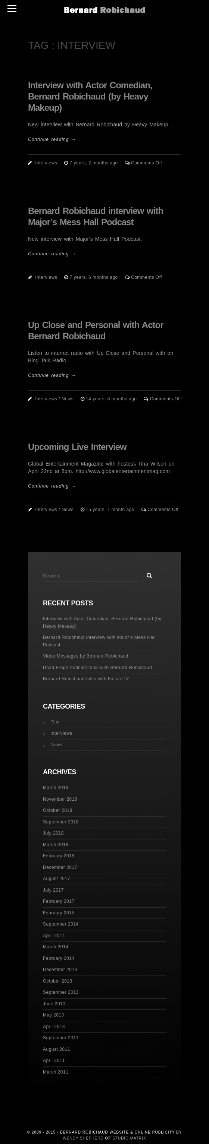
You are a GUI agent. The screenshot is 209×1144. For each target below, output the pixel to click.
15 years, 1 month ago (111, 509)
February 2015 (59, 912)
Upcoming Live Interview (77, 447)
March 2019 (55, 787)
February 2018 (59, 855)
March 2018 (55, 844)
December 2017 (60, 867)
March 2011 (55, 1072)
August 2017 (56, 878)
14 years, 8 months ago (112, 398)
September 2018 (61, 822)
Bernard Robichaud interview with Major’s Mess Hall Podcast (99, 641)
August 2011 (56, 1049)
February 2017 (59, 901)
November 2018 (60, 799)
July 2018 (53, 833)
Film (55, 722)
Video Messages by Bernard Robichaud (85, 656)
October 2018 (57, 810)
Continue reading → (52, 139)
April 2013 (54, 1026)
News (68, 398)
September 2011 (61, 1037)
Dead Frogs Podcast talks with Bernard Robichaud (97, 667)
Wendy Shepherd (83, 1138)
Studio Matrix (129, 1138)
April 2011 (54, 1060)
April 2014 (54, 935)
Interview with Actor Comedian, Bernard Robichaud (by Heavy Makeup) (90, 96)
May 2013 (53, 1015)
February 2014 (59, 958)
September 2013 (61, 992)
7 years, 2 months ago (94, 163)
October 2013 (57, 981)
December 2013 (60, 969)
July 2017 (53, 890)
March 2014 (55, 946)
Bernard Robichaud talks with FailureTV (86, 678)
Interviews (46, 163)
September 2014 (61, 924)
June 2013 (54, 1003)
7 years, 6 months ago (94, 277)
